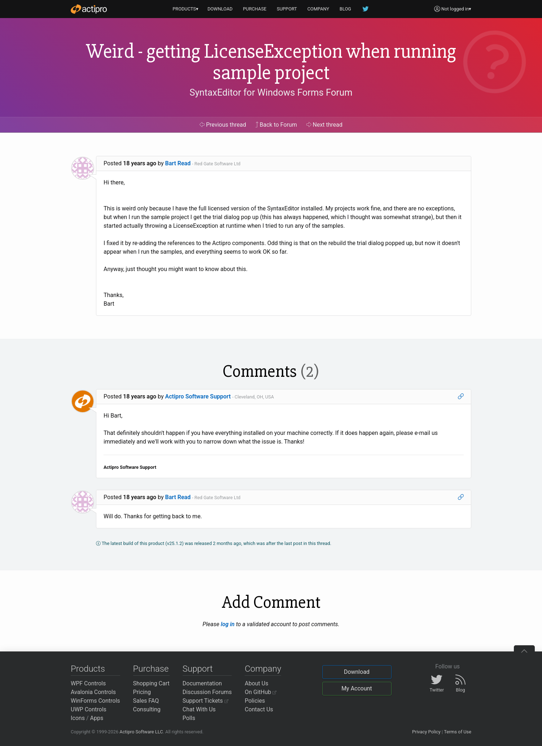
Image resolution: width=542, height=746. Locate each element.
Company (263, 669)
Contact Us (259, 709)
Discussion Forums (207, 692)
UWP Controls (88, 709)
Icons (78, 718)
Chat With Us (199, 709)
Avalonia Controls (93, 692)
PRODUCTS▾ (185, 9)
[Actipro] (89, 9)
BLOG (345, 9)
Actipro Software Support (198, 396)
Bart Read (178, 163)
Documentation (202, 683)
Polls (189, 718)
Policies (255, 700)
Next (324, 124)
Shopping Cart (151, 683)
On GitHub (260, 692)
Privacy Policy (426, 731)
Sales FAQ (146, 700)
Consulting (147, 709)
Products (88, 669)
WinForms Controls (95, 700)
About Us (256, 683)
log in (228, 624)
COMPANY (318, 9)
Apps (97, 718)
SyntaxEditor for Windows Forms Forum (270, 92)
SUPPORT (287, 9)
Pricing (142, 692)
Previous (223, 124)
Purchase (151, 669)
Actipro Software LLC (141, 731)
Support (198, 669)
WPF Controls (88, 683)
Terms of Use (457, 731)
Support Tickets (205, 700)
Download (357, 671)
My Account (356, 688)
